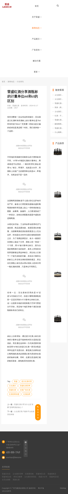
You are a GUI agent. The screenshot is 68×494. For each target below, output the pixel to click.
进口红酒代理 (26, 381)
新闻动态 (36, 28)
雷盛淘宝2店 (6, 477)
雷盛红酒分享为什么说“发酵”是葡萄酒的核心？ (59, 120)
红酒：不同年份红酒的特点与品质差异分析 (59, 116)
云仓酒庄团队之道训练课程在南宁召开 (59, 99)
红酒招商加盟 (14, 394)
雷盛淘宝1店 (40, 474)
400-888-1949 (13, 452)
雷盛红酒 (12, 390)
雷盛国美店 (52, 474)
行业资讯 (20, 82)
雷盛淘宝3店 (54, 477)
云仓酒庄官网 (18, 474)
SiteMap (63, 488)
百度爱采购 (29, 474)
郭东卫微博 (18, 477)
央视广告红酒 (25, 390)
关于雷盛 (36, 17)
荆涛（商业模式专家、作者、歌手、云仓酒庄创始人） (59, 107)
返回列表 (38, 412)
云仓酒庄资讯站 (30, 477)
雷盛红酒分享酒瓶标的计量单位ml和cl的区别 (59, 103)
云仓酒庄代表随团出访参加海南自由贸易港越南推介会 (59, 112)
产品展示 (36, 39)
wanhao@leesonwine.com (17, 457)
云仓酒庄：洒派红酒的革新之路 (59, 95)
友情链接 (6, 467)
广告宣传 (36, 50)
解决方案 (37, 61)
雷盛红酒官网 (25, 386)
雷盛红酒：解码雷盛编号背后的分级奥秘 (59, 128)
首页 (37, 6)
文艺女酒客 (6, 480)
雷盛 (15, 381)
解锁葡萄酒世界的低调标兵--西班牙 (59, 124)
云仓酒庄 (12, 386)
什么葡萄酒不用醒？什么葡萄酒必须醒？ (59, 132)
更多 (37, 72)
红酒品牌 (26, 394)
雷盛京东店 (6, 474)
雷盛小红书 (43, 477)
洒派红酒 (16, 480)
